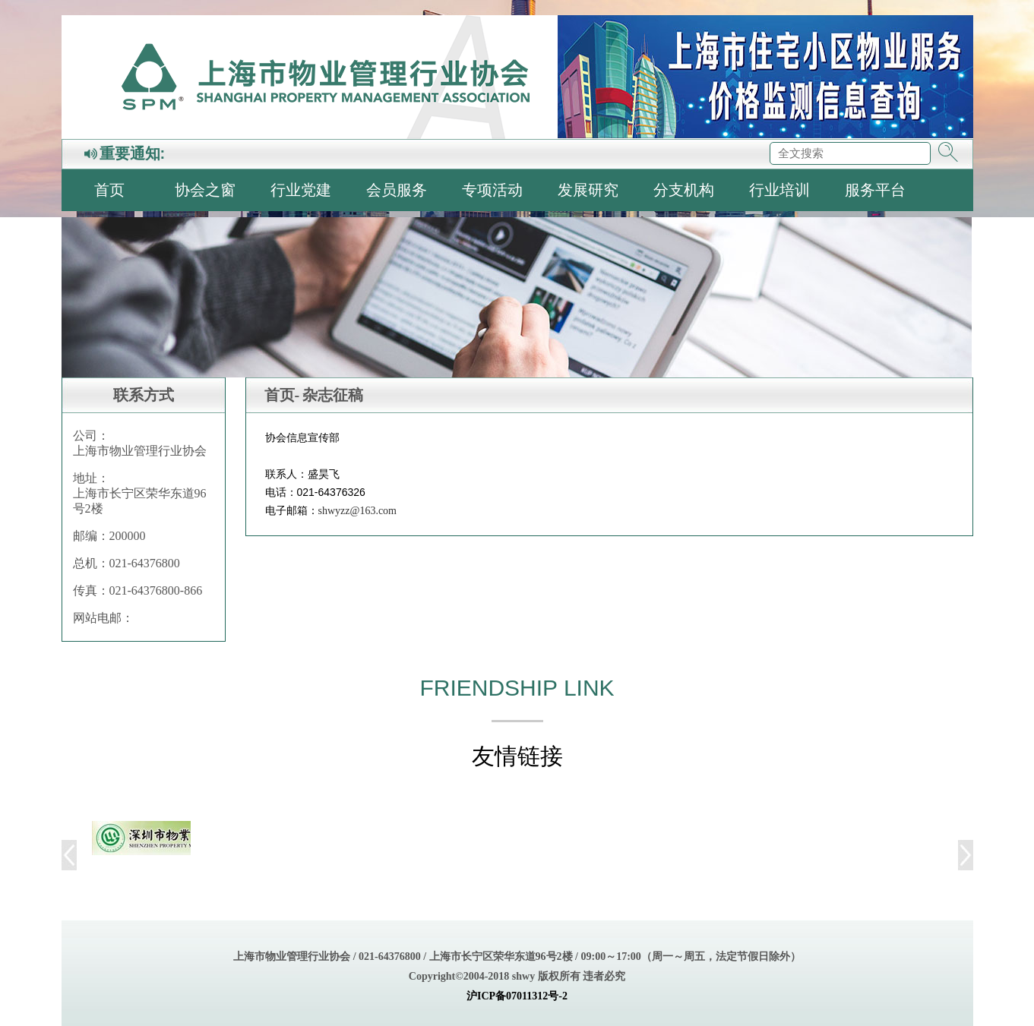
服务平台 (875, 190)
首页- (282, 395)
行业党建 (300, 190)
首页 (109, 190)
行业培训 (779, 190)
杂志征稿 (332, 395)
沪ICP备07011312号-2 (517, 996)
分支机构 (683, 190)
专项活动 (492, 190)
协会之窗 (205, 190)
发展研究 (588, 190)
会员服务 (396, 190)
